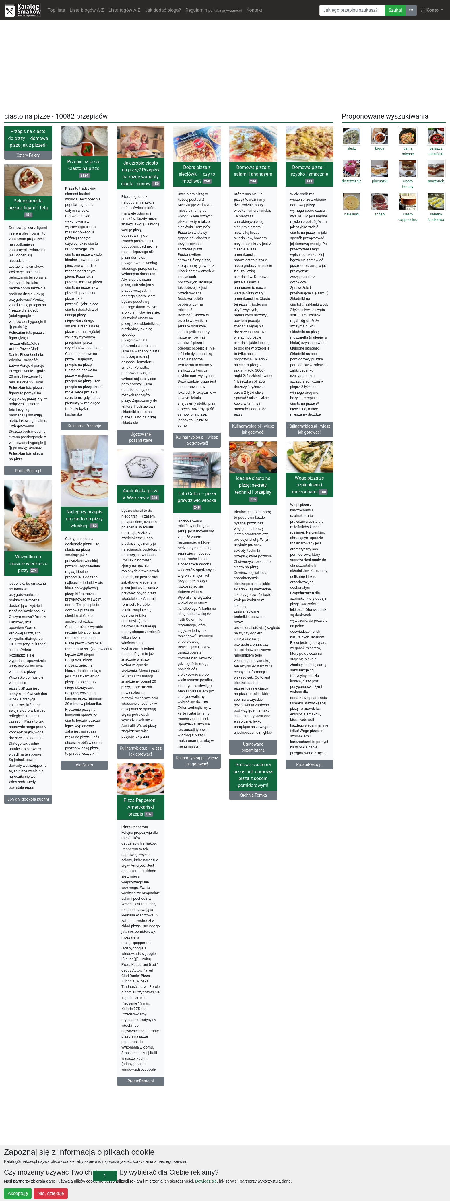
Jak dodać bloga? (163, 10)
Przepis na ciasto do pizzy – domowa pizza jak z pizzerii (28, 138)
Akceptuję (18, 1193)
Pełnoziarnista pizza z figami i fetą (28, 207)
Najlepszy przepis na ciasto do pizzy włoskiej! (84, 518)
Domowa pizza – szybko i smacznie (309, 174)
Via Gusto (84, 765)
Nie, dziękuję (51, 1193)
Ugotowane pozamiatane (140, 437)
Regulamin (213, 10)
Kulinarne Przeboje (84, 426)
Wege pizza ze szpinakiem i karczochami (309, 485)
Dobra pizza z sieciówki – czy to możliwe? (197, 174)
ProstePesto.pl (28, 470)
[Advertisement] (225, 65)
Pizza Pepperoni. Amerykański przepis (141, 807)
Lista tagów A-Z (124, 10)
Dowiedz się (206, 1181)
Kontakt (254, 10)
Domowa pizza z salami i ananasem (253, 174)
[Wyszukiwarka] (352, 10)
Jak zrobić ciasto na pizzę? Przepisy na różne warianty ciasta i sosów (140, 173)
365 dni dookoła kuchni (28, 799)
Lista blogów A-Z (87, 10)
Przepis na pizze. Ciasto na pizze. (84, 168)
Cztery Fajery (28, 155)
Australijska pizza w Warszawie (140, 494)
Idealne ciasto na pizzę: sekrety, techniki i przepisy (253, 489)
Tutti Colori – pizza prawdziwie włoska (197, 500)
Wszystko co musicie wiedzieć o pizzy (28, 563)
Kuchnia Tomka (253, 795)
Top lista (56, 10)
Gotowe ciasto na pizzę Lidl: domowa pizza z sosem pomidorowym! (253, 775)
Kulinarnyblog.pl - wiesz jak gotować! (197, 440)
